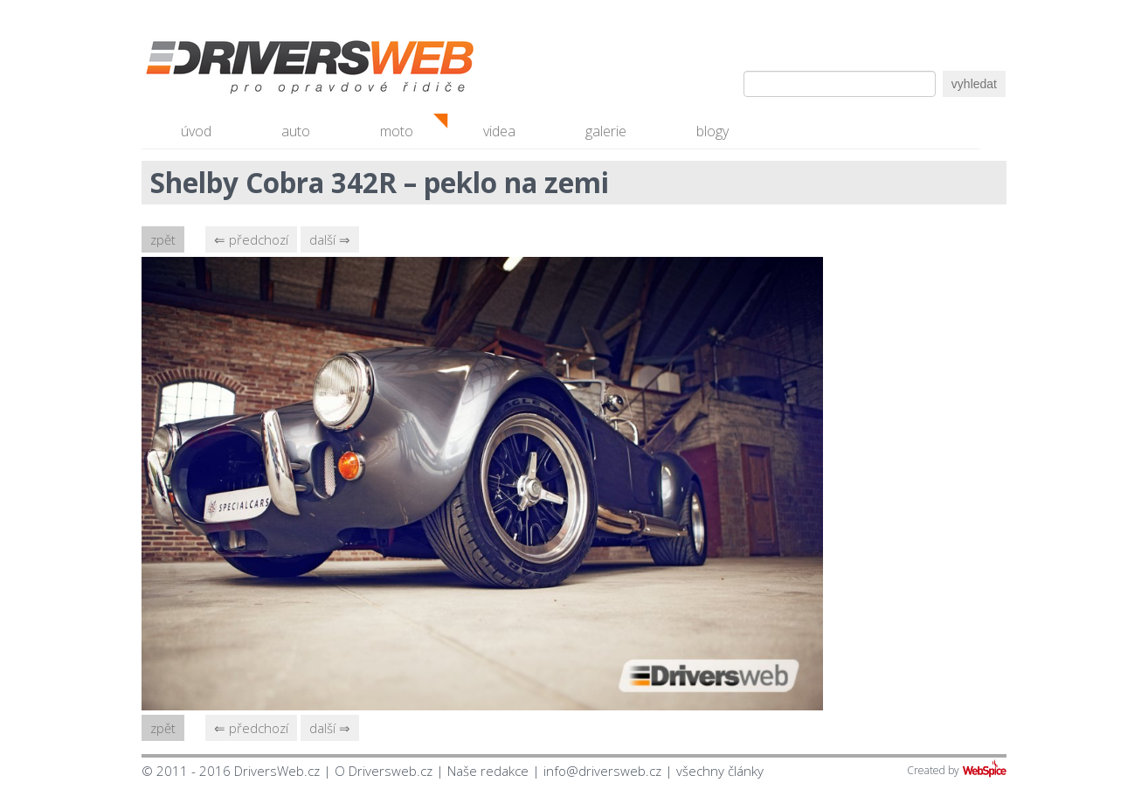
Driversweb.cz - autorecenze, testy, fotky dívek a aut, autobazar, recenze (273, 70)
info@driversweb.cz (602, 770)
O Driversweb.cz (383, 770)
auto (295, 131)
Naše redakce (488, 770)
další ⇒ (329, 239)
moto (396, 131)
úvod (196, 131)
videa (499, 131)
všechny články (720, 770)
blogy (712, 131)
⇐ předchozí (251, 239)
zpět (163, 239)
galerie (605, 131)
